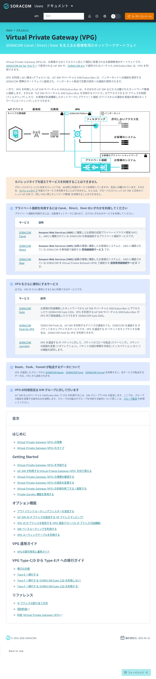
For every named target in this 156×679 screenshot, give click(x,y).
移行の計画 (23, 568)
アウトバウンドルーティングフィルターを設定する (45, 511)
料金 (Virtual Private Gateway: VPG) (38, 615)
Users (39, 6)
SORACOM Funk (74, 372)
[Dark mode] (116, 16)
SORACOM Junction (25, 344)
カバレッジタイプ (28, 190)
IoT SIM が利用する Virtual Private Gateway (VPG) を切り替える (54, 471)
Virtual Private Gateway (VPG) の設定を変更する (45, 482)
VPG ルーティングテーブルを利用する (38, 535)
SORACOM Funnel (95, 372)
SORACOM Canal (25, 234)
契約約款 (22, 609)
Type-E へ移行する (28, 574)
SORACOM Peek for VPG (26, 327)
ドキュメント (22, 29)
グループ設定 (130, 398)
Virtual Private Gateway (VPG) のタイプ (40, 448)
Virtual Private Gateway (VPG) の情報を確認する (45, 477)
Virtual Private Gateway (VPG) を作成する (42, 465)
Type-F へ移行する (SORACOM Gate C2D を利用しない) (49, 580)
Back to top (16, 650)
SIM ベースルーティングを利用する (37, 529)
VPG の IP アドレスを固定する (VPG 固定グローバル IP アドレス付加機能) (59, 523)
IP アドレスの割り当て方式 (32, 603)
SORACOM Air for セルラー (21, 66)
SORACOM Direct (25, 247)
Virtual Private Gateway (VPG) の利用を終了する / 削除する (52, 488)
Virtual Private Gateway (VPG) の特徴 (39, 442)
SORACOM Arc (76, 66)
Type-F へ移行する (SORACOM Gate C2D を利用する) (47, 586)
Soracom (17, 6)
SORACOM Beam (55, 372)
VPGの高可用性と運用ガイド (33, 551)
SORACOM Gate (25, 310)
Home (9, 29)
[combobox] (63, 16)
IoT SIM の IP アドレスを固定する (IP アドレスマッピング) (50, 517)
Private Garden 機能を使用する (35, 494)
